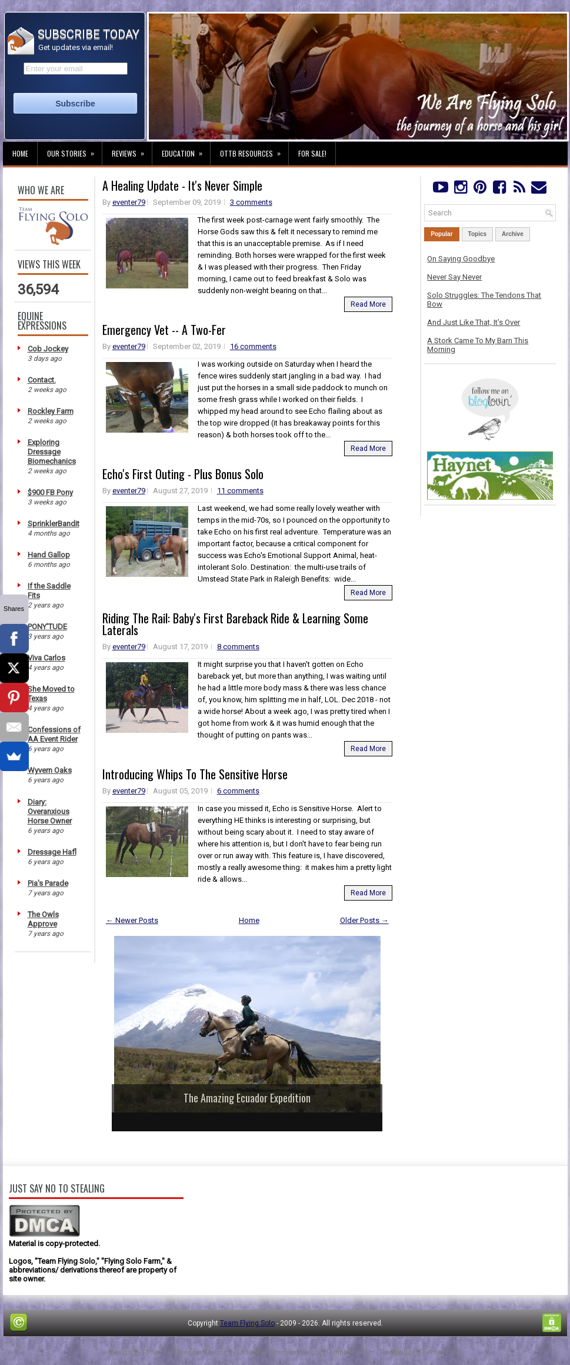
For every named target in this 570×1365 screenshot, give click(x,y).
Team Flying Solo (247, 1323)
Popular (441, 234)
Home (20, 153)
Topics (477, 234)
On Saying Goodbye (461, 258)
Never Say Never (454, 277)
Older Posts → (364, 920)
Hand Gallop (49, 554)
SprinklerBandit (53, 523)
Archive (513, 234)
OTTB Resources (254, 150)
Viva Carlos (46, 657)
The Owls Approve (43, 919)
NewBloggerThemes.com (420, 1352)
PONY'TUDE (47, 626)
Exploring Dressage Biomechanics (52, 452)
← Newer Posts (132, 920)
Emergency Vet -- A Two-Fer (164, 330)
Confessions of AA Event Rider (54, 734)
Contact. (42, 380)
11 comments (240, 490)
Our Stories (74, 150)
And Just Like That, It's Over (473, 322)
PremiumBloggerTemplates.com (323, 1352)
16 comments (253, 346)
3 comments (251, 202)
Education (186, 150)
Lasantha (251, 1352)
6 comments (238, 790)
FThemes (157, 1352)
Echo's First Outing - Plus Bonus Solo (183, 474)
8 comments (238, 646)
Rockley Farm (51, 411)
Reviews (132, 150)
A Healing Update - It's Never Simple (182, 185)
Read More (368, 304)
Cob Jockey (48, 348)
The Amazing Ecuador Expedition (247, 1097)
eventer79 (128, 202)
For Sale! (312, 153)
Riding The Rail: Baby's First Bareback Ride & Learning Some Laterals (235, 624)
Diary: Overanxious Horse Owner (50, 811)
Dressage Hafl (52, 852)
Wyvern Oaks (50, 770)
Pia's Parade (48, 883)
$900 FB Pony (50, 492)
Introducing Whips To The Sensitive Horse (195, 774)
